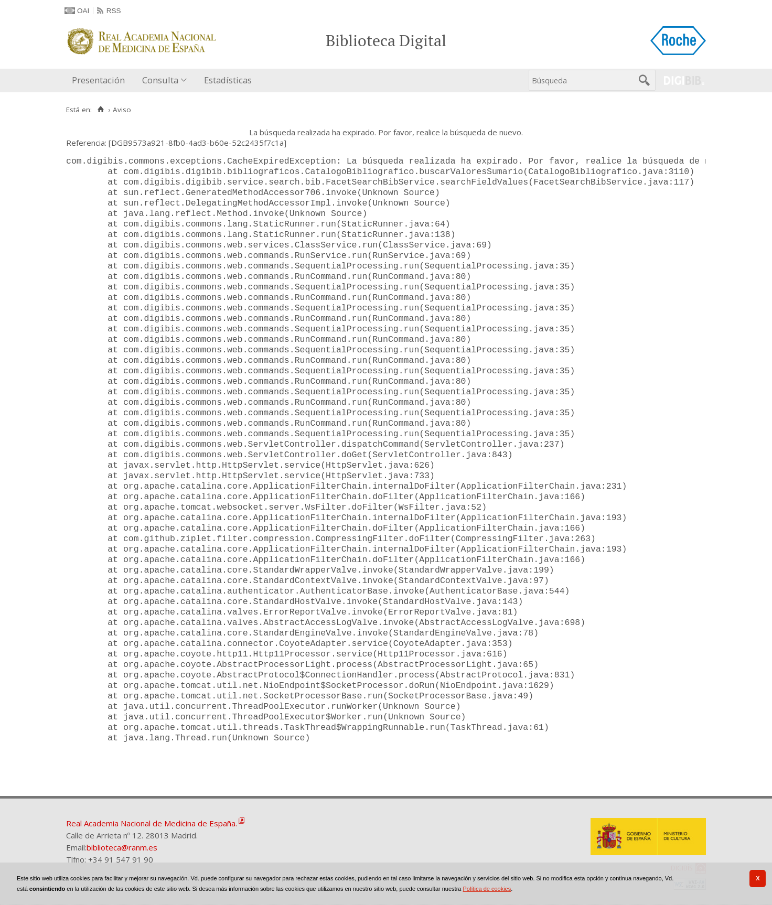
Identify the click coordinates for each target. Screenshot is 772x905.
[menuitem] (101, 80)
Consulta (160, 80)
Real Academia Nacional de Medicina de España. (151, 823)
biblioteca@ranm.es (122, 847)
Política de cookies (487, 889)
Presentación (98, 80)
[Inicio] (100, 109)
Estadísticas (228, 80)
